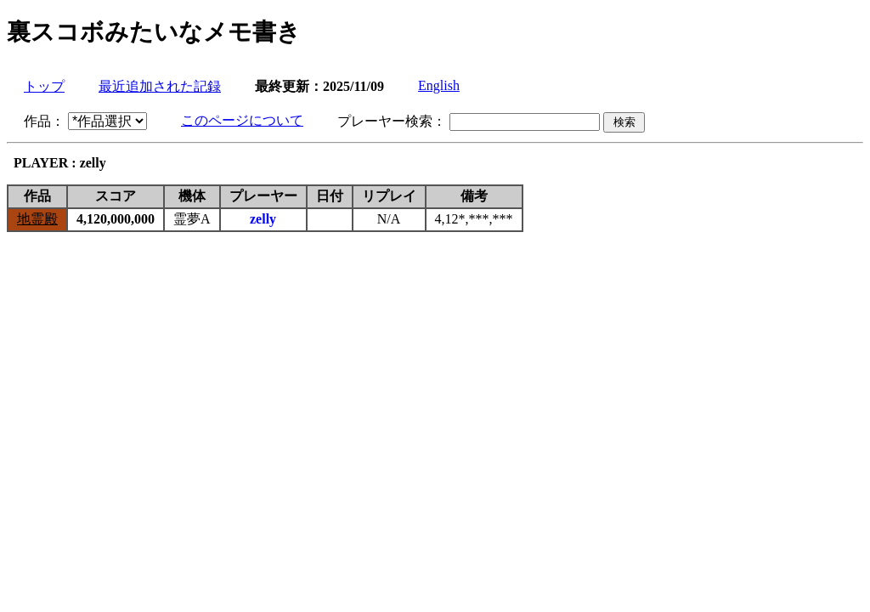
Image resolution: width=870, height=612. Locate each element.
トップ (44, 86)
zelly (263, 219)
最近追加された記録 (160, 86)
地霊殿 (37, 219)
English (439, 85)
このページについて (242, 120)
